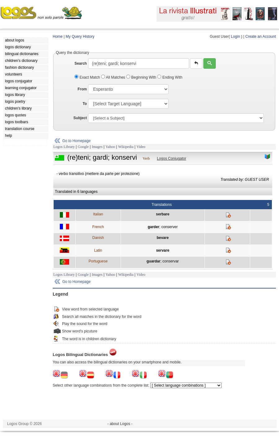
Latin (98, 250)
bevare (163, 238)
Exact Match (87, 77)
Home (58, 36)
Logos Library (64, 147)
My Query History (80, 36)
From (82, 89)
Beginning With (141, 77)
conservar (170, 261)
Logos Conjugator (171, 158)
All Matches (113, 77)
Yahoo (110, 147)
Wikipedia (126, 147)
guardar (154, 261)
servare (162, 250)
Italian (98, 214)
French (98, 227)
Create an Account (260, 36)
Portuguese (98, 261)
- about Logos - (120, 424)
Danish (98, 238)
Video (140, 147)
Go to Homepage (76, 141)
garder (153, 227)
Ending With (169, 77)
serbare (162, 214)
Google (83, 147)
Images (97, 147)
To (84, 104)
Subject (80, 118)
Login (235, 36)
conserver (169, 227)
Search (80, 63)
